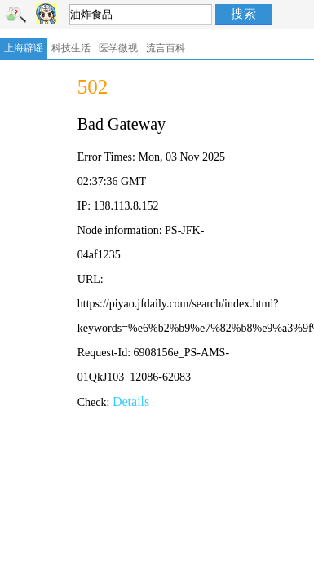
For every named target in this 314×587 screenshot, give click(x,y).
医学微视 (118, 48)
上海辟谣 (23, 48)
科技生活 (71, 48)
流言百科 (165, 48)
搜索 (244, 13)
